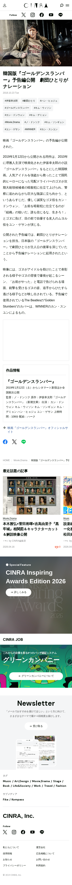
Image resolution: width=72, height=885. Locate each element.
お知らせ (7, 859)
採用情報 (7, 853)
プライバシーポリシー (14, 865)
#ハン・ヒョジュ (48, 100)
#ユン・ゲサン (12, 129)
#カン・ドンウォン (15, 115)
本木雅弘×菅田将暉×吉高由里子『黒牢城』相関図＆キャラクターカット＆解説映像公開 (31, 529)
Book (6, 785)
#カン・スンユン (49, 129)
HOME (6, 460)
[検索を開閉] (62, 5)
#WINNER (30, 129)
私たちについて (11, 847)
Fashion (61, 785)
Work (37, 785)
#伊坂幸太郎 (11, 100)
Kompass (18, 799)
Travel (48, 785)
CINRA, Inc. (18, 816)
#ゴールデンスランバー (17, 108)
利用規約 (40, 865)
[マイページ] (4, 5)
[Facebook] (42, 15)
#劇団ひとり (28, 100)
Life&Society (22, 785)
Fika (5, 799)
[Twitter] (24, 15)
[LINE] (60, 15)
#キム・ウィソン (42, 108)
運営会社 (40, 847)
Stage (57, 781)
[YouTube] (51, 15)
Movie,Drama (20, 460)
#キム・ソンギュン (54, 122)
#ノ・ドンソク (32, 122)
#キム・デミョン (38, 115)
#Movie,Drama (12, 122)
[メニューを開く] (67, 5)
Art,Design (21, 781)
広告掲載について (45, 853)
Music (7, 781)
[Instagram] (33, 15)
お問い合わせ (43, 859)
